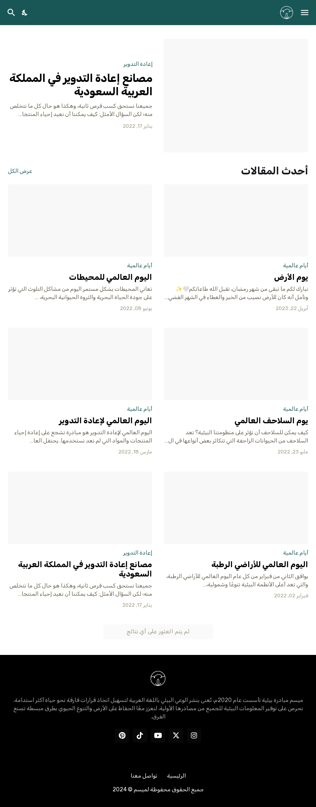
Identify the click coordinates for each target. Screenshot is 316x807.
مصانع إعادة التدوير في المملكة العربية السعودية (81, 85)
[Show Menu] (305, 12)
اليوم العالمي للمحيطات (110, 277)
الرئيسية (176, 776)
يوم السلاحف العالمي (271, 420)
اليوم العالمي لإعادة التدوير (105, 420)
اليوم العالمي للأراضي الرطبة (259, 564)
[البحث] (10, 12)
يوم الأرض (291, 277)
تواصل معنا (144, 776)
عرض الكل (20, 171)
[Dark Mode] (25, 12)
